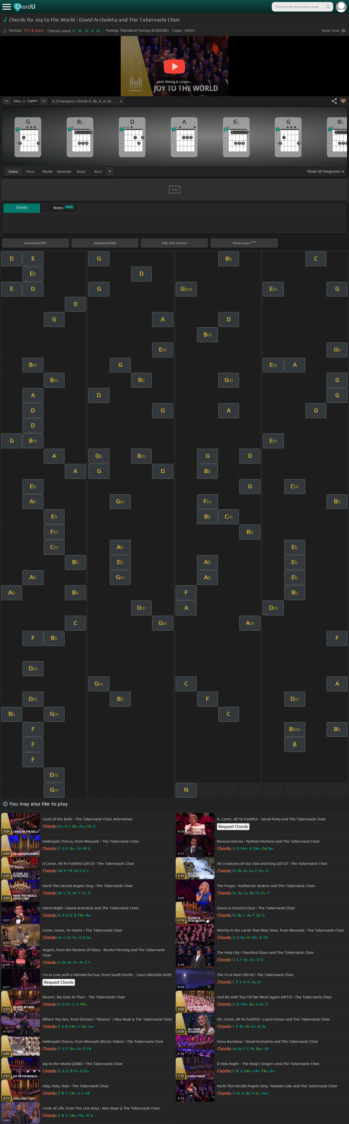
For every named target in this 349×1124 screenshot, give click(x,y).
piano (30, 171)
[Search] (328, 7)
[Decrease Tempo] (6, 101)
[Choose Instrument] (109, 171)
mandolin (64, 171)
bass (98, 171)
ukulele (47, 171)
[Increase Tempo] (44, 101)
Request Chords (233, 826)
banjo (81, 171)
